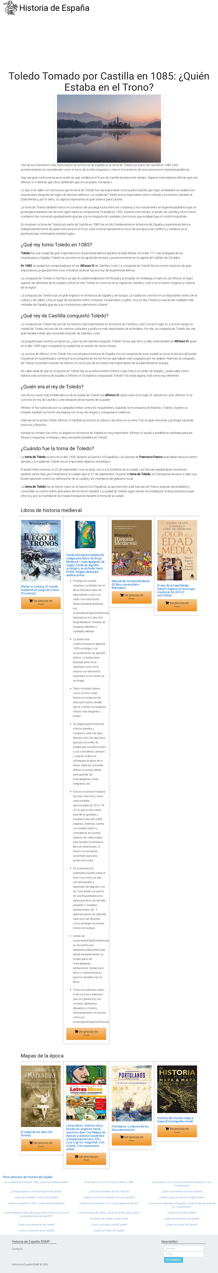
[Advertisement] (109, 41)
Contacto (17, 1248)
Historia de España (54, 8)
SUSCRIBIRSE (173, 1260)
